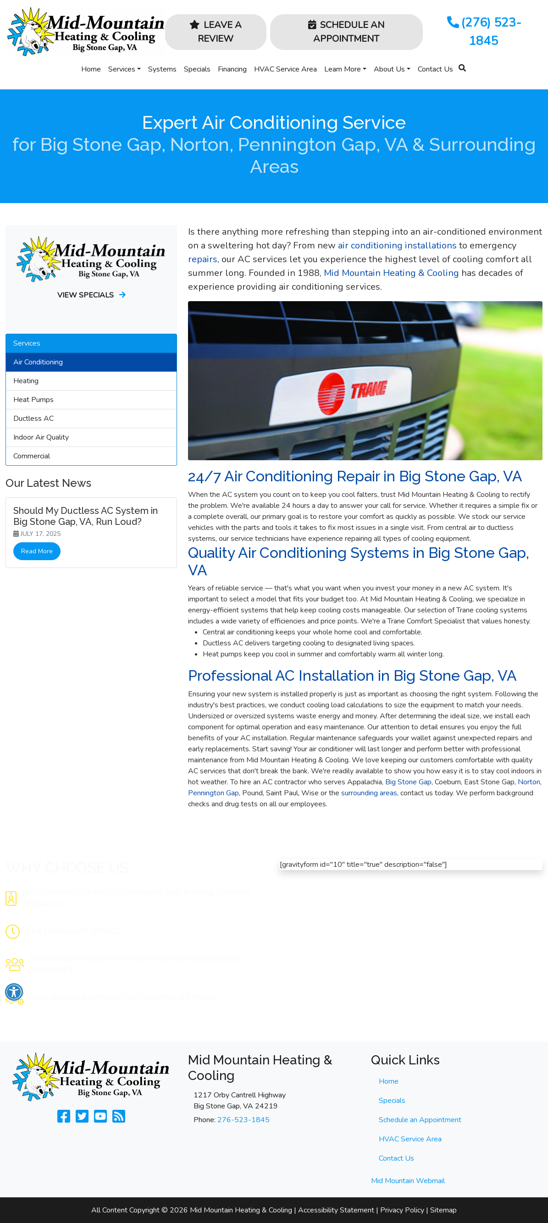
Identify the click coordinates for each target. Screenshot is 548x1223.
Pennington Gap (213, 793)
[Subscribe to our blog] (118, 1119)
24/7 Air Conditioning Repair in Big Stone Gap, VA (355, 476)
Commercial (31, 456)
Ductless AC (33, 418)
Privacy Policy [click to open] (402, 1210)
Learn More (342, 69)
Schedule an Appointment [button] (346, 32)
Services (121, 69)
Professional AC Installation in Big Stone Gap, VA (352, 675)
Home (91, 69)
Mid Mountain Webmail (408, 1181)
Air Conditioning (38, 362)
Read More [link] (37, 551)
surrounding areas (368, 793)
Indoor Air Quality (41, 437)
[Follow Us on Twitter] (82, 1119)
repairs (202, 259)
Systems (162, 69)
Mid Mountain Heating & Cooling (391, 273)
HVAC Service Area (285, 69)
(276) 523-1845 (483, 31)
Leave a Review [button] (215, 32)
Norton (529, 782)
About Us (389, 69)
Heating (26, 381)
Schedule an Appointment (420, 1120)
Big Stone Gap (408, 782)
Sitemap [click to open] (443, 1210)
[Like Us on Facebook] (63, 1119)
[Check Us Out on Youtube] (100, 1119)
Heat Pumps (33, 400)
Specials (197, 69)
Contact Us (435, 69)
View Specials (91, 295)
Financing (232, 69)
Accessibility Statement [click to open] (336, 1210)
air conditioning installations (397, 245)
